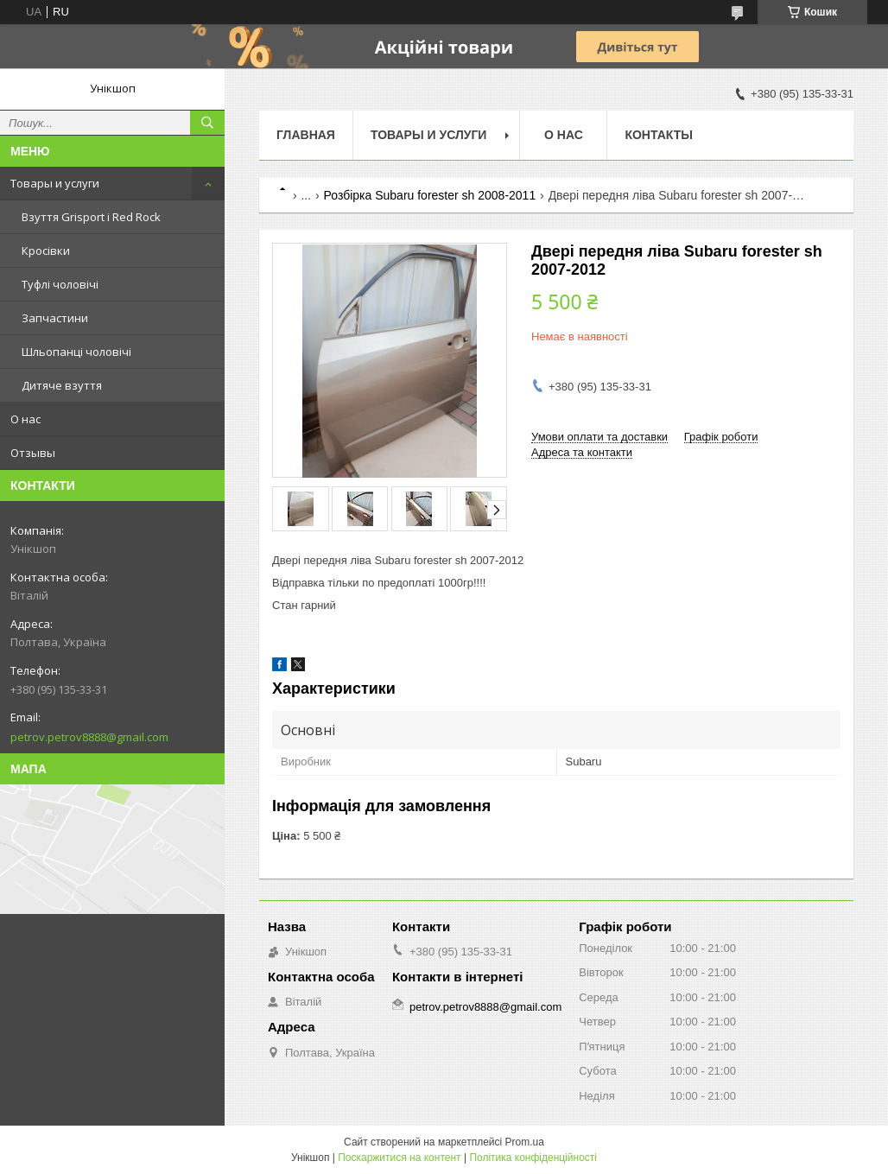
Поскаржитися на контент (399, 1158)
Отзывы (32, 452)
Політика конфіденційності (533, 1158)
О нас (25, 419)
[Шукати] (207, 123)
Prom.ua (524, 1142)
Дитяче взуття (62, 385)
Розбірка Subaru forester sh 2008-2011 (430, 195)
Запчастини (55, 318)
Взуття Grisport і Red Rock (91, 217)
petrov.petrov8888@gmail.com (89, 737)
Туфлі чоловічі (60, 284)
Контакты (658, 135)
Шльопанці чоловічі (76, 351)
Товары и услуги (54, 183)
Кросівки (46, 250)
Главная (305, 135)
